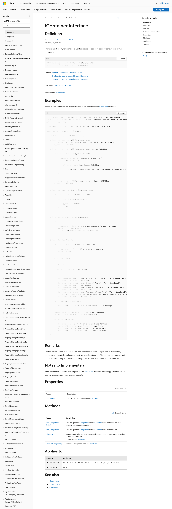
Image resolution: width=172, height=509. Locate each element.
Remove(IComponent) (54, 444)
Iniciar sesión (164, 3)
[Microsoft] (4, 3)
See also (146, 44)
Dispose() (49, 434)
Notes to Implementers (151, 32)
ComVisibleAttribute (62, 85)
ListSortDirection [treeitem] (11, 260)
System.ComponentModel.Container (67, 72)
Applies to (146, 41)
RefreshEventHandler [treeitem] (12, 410)
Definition (147, 22)
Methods (146, 38)
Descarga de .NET (161, 9)
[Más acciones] (125, 18)
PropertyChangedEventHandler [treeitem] (16, 342)
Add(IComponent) (52, 429)
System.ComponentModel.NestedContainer (70, 79)
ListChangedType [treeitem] (11, 247)
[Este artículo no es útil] (146, 56)
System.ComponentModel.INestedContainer (70, 76)
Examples (146, 25)
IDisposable (60, 92)
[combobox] (16, 21)
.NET (54, 18)
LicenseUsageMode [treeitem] (12, 225)
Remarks (146, 28)
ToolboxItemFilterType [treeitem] (13, 483)
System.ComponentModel (64, 40)
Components (50, 398)
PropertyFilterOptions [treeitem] (13, 372)
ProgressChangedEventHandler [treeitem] (16, 333)
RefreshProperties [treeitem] (11, 415)
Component (54, 481)
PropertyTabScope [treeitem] (11, 381)
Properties (147, 35)
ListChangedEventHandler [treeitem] (14, 243)
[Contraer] (29, 16)
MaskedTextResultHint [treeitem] (13, 282)
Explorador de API (66, 18)
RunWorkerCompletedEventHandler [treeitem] (17, 433)
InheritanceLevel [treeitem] (11, 105)
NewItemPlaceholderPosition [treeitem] (15, 304)
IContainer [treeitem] (10, 32)
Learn (47, 18)
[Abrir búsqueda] (156, 3)
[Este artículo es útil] (143, 56)
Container (53, 487)
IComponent (84, 422)
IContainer (103, 106)
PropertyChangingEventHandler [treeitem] (16, 355)
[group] (86, 227)
